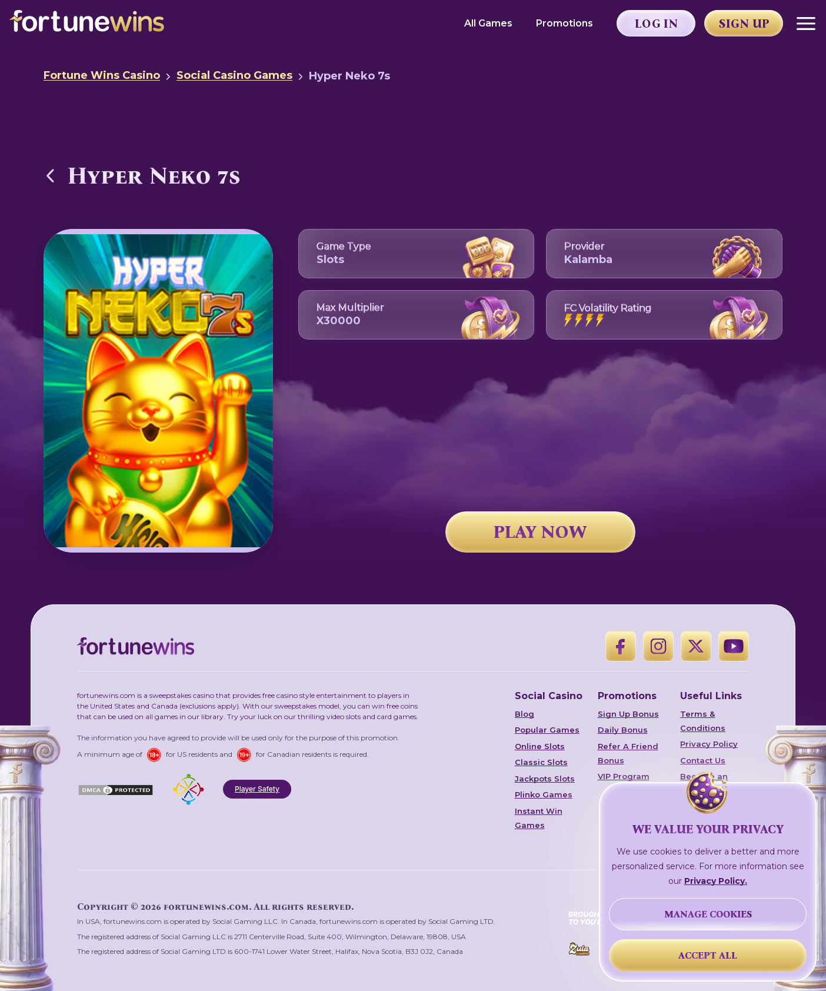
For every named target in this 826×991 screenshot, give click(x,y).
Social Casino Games (234, 75)
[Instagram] (658, 646)
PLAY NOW (540, 532)
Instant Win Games (538, 818)
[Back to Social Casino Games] (51, 175)
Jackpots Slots (545, 778)
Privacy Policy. (715, 881)
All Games (488, 23)
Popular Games (547, 729)
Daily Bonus (623, 729)
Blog (524, 714)
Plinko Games (543, 794)
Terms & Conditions (702, 721)
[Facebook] (620, 646)
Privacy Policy (709, 744)
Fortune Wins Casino (102, 75)
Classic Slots (541, 762)
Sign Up (744, 23)
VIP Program (624, 776)
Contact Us (702, 760)
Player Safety (257, 788)
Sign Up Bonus (628, 714)
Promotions (564, 23)
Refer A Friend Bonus (628, 753)
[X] (696, 646)
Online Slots (540, 746)
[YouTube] (733, 646)
